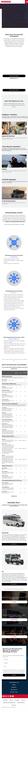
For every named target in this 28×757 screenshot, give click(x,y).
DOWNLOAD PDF (14, 368)
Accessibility (17, 699)
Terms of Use (14, 705)
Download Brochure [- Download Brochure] (13, 78)
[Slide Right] (26, 127)
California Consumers (21, 702)
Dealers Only (14, 692)
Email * (5, 666)
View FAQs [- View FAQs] (14, 601)
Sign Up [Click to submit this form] (14, 675)
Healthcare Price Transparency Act (9, 702)
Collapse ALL (14, 496)
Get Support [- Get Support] (14, 636)
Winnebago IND (14, 682)
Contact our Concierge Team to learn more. (15, 221)
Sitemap (11, 699)
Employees (14, 689)
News (14, 684)
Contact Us (23, 699)
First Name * (6, 659)
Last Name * (6, 663)
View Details (14, 544)
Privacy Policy (22, 672)
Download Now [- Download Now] (14, 619)
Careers (14, 687)
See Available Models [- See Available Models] (14, 75)
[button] (22, 440)
